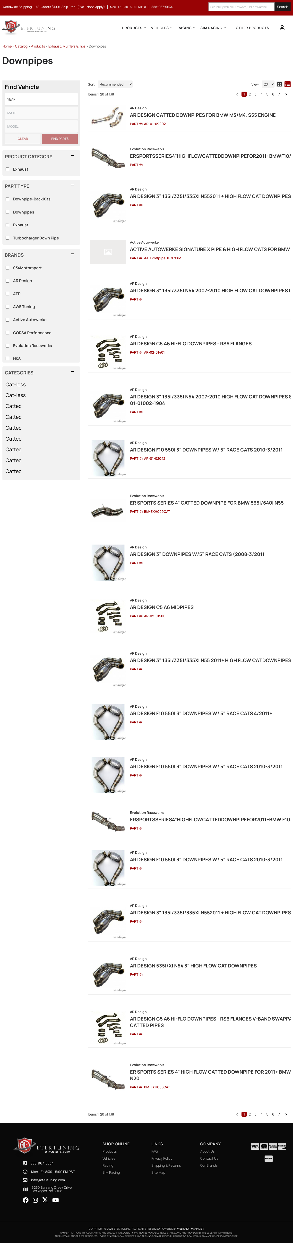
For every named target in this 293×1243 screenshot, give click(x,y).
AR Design (22, 280)
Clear (23, 138)
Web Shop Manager (190, 1228)
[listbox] (41, 99)
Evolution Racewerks (32, 345)
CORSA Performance (32, 332)
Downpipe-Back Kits (32, 199)
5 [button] (267, 94)
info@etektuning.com (48, 1180)
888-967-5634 (42, 1163)
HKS (17, 358)
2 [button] (250, 94)
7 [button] (279, 94)
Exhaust (20, 225)
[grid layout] (279, 84)
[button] (41, 372)
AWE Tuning (24, 306)
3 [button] (256, 94)
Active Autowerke (30, 319)
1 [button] (244, 94)
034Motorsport (27, 267)
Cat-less (16, 384)
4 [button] (261, 94)
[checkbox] (7, 267)
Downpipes (23, 212)
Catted (14, 406)
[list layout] (287, 84)
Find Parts (60, 138)
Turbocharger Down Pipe (36, 238)
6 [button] (273, 94)
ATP (16, 293)
